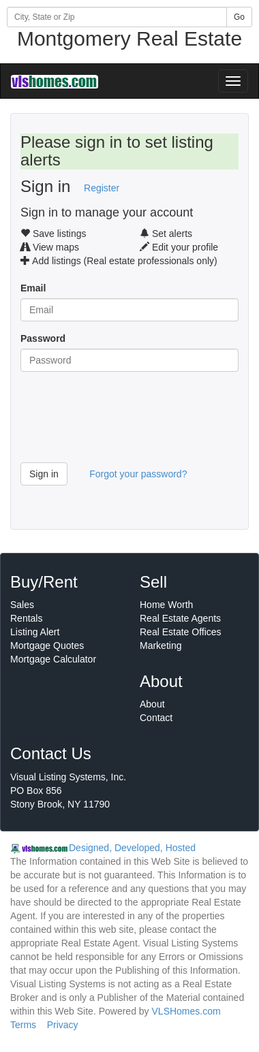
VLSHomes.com (186, 1011)
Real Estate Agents (180, 618)
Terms (23, 1024)
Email (33, 288)
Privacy (62, 1024)
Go (239, 17)
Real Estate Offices (181, 631)
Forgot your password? (138, 473)
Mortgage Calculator (53, 659)
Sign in (44, 473)
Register (101, 187)
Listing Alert (34, 631)
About (152, 704)
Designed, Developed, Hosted (132, 847)
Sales (22, 604)
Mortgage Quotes (47, 645)
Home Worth (166, 604)
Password (42, 338)
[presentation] (124, 422)
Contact (156, 717)
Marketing (160, 645)
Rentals (26, 618)
